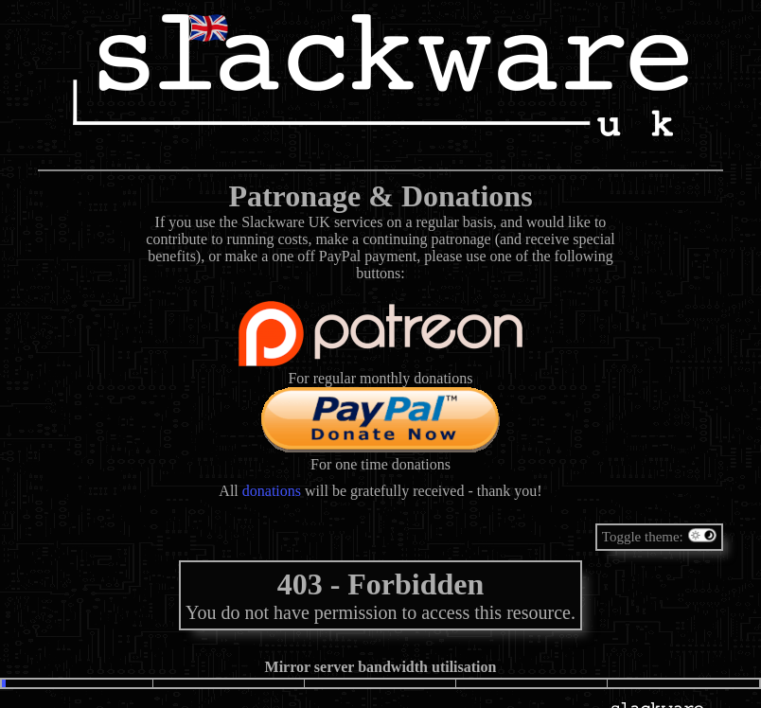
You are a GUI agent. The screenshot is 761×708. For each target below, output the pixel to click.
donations (271, 491)
